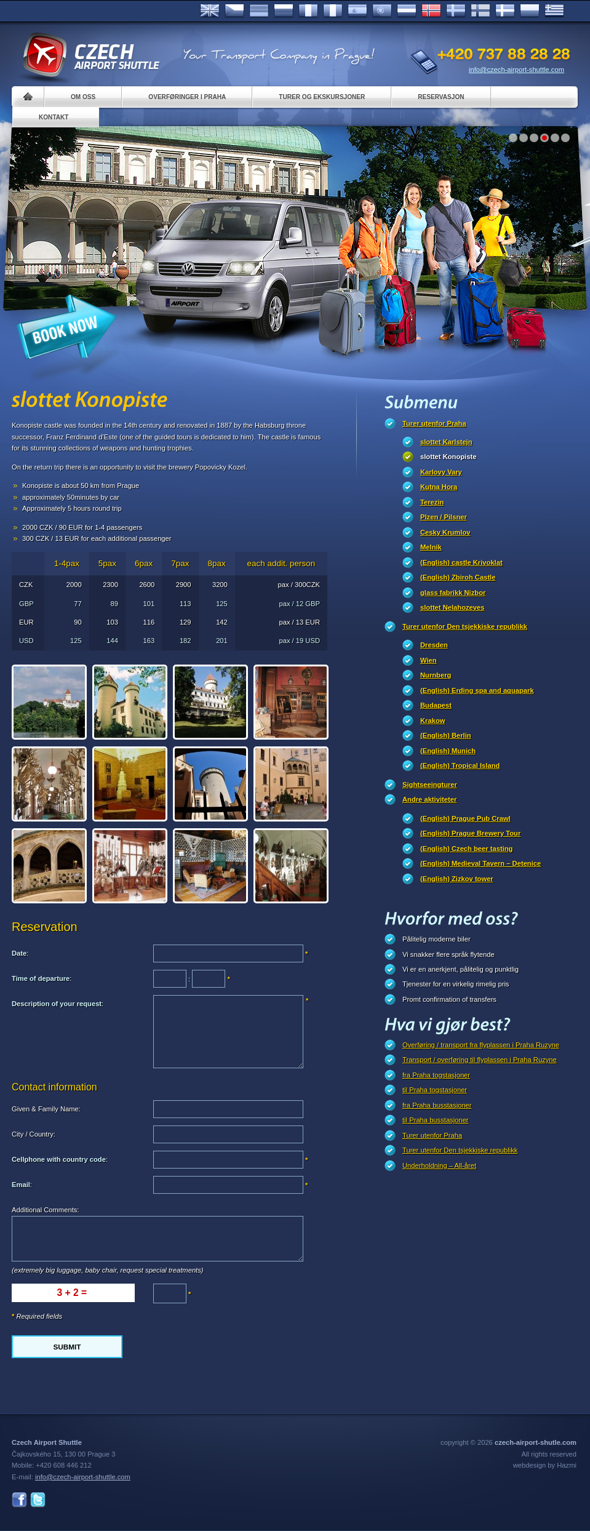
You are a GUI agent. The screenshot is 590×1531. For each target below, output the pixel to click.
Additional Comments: (45, 1209)
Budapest (436, 705)
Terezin (432, 502)
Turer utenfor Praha (434, 423)
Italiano (333, 11)
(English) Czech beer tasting (466, 848)
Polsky (530, 11)
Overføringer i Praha (187, 97)
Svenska (456, 11)
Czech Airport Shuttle (90, 55)
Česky (234, 11)
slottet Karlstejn (446, 442)
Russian (283, 11)
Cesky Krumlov (445, 532)
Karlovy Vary (441, 472)
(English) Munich (448, 750)
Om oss (83, 97)
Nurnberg (435, 675)
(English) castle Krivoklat (461, 562)
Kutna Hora (438, 486)
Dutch (407, 11)
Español (357, 11)
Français (308, 11)
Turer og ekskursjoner (322, 97)
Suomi (480, 11)
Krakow (432, 720)
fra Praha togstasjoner (436, 1075)
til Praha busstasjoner (435, 1120)
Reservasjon (441, 97)
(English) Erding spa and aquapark (477, 690)
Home (28, 97)
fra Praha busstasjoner (437, 1105)
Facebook (19, 1500)
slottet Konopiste (448, 456)
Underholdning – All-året (439, 1165)
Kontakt (54, 117)
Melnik (431, 547)
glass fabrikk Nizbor (452, 592)
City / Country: (33, 1134)
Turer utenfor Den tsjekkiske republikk (464, 626)
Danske (505, 11)
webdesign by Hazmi (544, 1465)
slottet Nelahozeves (452, 607)
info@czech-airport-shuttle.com (516, 69)
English (210, 11)
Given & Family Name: (46, 1109)
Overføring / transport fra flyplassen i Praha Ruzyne (480, 1045)
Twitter (38, 1500)
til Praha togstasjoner (434, 1089)
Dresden (434, 645)
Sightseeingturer (429, 784)
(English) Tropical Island (460, 765)
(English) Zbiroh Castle (457, 577)
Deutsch (259, 11)
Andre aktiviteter (429, 799)
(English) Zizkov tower (456, 878)
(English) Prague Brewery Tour (470, 833)
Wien (428, 660)
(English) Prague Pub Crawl (465, 818)
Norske (431, 11)
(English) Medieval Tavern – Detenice (480, 863)
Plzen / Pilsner (443, 517)
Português (382, 11)
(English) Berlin (445, 735)
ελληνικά (554, 11)
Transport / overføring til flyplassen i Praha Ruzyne (479, 1059)
